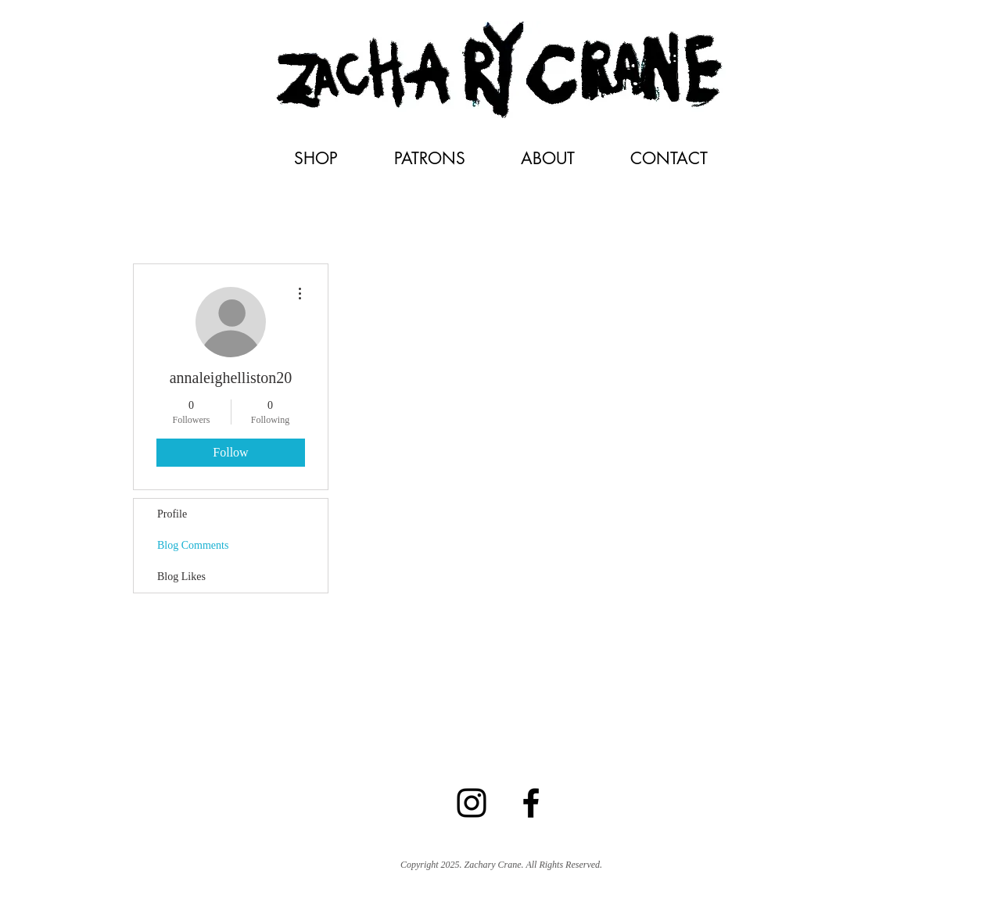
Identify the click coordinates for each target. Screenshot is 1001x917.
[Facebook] (531, 802)
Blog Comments (192, 545)
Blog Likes (181, 576)
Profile (172, 514)
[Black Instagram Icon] (471, 802)
